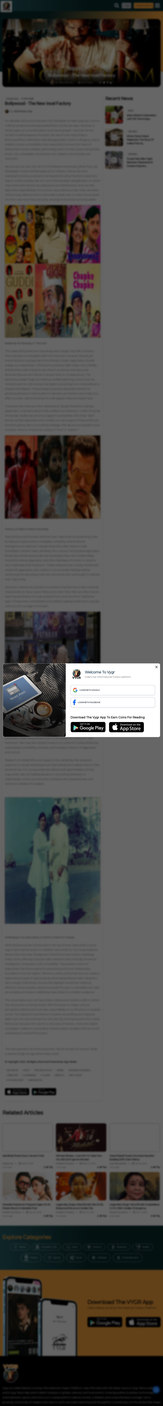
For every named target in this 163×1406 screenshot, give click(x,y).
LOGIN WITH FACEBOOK (86, 702)
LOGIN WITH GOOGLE (86, 690)
